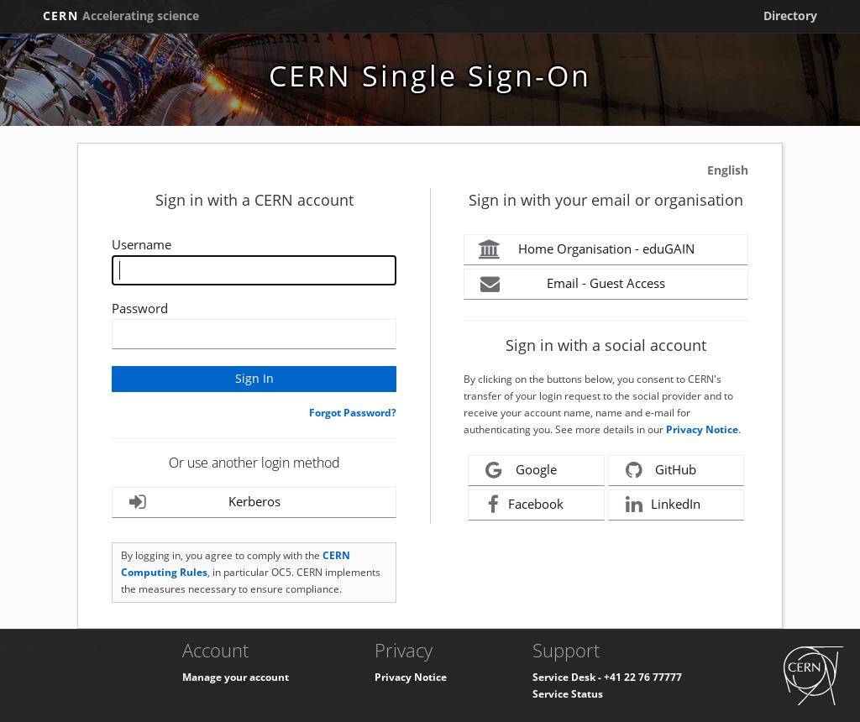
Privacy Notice (702, 429)
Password (140, 308)
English (727, 170)
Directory (790, 16)
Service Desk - (568, 677)
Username (141, 244)
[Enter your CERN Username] (254, 270)
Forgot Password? (352, 412)
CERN (121, 16)
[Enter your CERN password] (254, 334)
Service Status (567, 694)
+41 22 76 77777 (643, 677)
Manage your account (235, 677)
